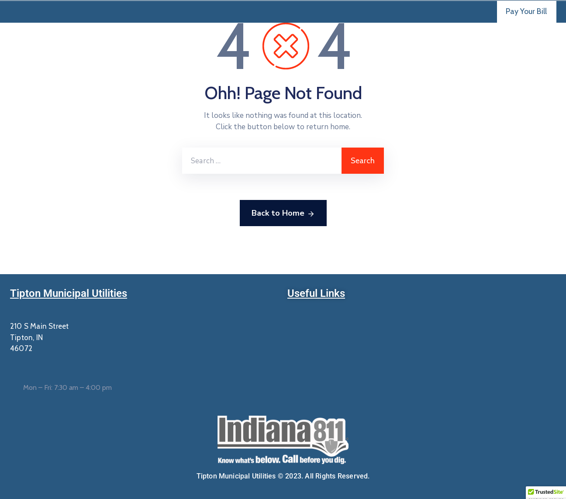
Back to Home (283, 213)
